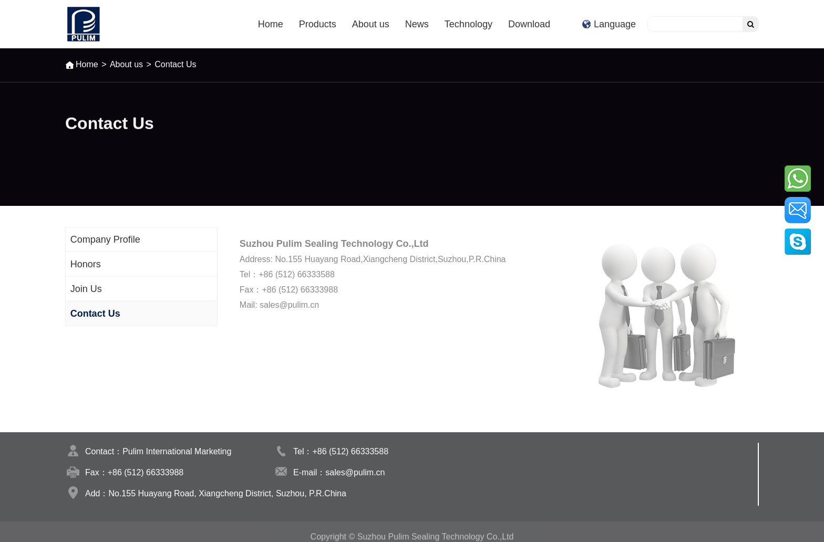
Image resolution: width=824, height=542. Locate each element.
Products (317, 24)
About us (370, 24)
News (417, 24)
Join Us (86, 289)
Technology (468, 24)
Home (270, 24)
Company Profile (105, 239)
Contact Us (95, 313)
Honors (85, 264)
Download (529, 24)
